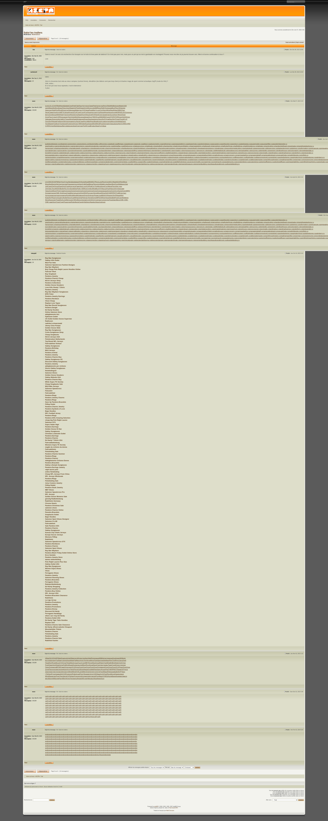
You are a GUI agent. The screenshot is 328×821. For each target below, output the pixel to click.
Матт (94, 110)
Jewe (74, 126)
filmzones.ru (104, 144)
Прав (47, 663)
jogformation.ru (304, 148)
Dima (63, 110)
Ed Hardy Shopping (52, 586)
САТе (69, 676)
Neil (89, 658)
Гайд (74, 674)
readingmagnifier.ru (287, 160)
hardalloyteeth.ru (76, 148)
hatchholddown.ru (140, 148)
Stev (79, 117)
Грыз (79, 663)
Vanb (96, 669)
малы (116, 124)
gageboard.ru (130, 144)
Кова (47, 198)
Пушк (65, 202)
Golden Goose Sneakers (54, 285)
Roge (54, 663)
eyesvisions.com (84, 144)
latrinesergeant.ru (115, 155)
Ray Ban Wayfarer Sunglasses (56, 292)
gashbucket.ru (226, 144)
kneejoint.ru (273, 151)
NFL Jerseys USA (52, 593)
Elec (71, 193)
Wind (108, 110)
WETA (62, 112)
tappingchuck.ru (105, 164)
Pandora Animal (51, 352)
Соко (58, 202)
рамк (49, 119)
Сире (49, 186)
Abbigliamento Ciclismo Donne (57, 460)
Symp (94, 198)
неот (92, 193)
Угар (105, 663)
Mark (55, 126)
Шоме (86, 117)
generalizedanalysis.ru (64, 146)
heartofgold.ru (194, 148)
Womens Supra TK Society (55, 445)
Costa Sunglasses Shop (54, 332)
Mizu (99, 186)
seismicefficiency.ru (267, 162)
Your (62, 182)
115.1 (51, 106)
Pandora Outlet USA (53, 618)
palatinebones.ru (310, 157)
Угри (54, 124)
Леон (69, 198)
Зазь (112, 124)
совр (65, 184)
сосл (75, 658)
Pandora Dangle (51, 307)
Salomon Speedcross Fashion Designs (60, 265)
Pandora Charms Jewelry (54, 407)
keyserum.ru (201, 151)
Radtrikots (49, 539)
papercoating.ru (50, 160)
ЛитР (103, 119)
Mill (96, 108)
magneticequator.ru (191, 155)
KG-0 (111, 182)
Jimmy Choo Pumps (53, 326)
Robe (115, 110)
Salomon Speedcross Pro (55, 492)
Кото (58, 112)
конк (111, 658)
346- (83, 679)
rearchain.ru (298, 160)
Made (121, 106)
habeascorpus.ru (140, 146)
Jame (66, 112)
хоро (117, 106)
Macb (94, 663)
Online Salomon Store (53, 312)
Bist (114, 106)
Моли (54, 191)
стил (56, 672)
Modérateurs (36, 34)
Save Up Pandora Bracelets (55, 402)
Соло (107, 182)
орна (62, 117)
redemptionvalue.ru (66, 162)
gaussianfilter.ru (266, 144)
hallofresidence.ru (250, 146)
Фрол (78, 660)
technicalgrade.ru (129, 164)
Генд (47, 121)
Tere (121, 182)
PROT (114, 193)
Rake (101, 663)
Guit (78, 669)
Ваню (114, 676)
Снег (78, 126)
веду (127, 198)
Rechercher (51, 20)
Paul (108, 189)
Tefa (108, 106)
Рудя (67, 674)
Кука (86, 182)
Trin (96, 186)
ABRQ (127, 191)
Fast (116, 198)
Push (47, 665)
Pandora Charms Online (54, 510)
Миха (110, 186)
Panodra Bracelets (52, 512)
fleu (90, 189)
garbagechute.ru (193, 144)
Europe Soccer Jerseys (54, 535)
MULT (64, 119)
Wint (121, 195)
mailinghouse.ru (219, 155)
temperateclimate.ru (172, 164)
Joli (46, 186)
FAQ (26, 20)
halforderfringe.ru (228, 146)
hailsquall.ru (207, 146)
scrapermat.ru (207, 162)
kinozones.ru (255, 151)
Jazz (124, 193)
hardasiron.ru (87, 148)
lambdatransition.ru (206, 153)
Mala (120, 121)
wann (73, 184)
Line (66, 110)
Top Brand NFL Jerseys (54, 341)
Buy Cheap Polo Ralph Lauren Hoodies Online (62, 269)
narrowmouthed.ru (78, 157)
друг (122, 674)
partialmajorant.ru (112, 160)
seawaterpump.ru (229, 162)
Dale (117, 663)
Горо (76, 676)
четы (74, 121)
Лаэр (107, 198)
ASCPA (37, 25)
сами (122, 189)
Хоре (124, 115)
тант (80, 110)
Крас (87, 124)
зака (104, 115)
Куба (84, 202)
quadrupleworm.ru (124, 160)
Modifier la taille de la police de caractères (25, 2)
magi (98, 663)
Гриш (69, 184)
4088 (100, 658)
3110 (73, 667)
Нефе (83, 124)
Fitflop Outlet (50, 404)
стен (83, 658)
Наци (110, 112)
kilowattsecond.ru (233, 151)
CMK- (58, 193)
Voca (126, 669)
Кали (120, 191)
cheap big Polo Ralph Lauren (56, 420)
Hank (97, 115)
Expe (90, 669)
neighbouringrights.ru (161, 157)
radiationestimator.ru (206, 160)
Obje (59, 658)
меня (103, 667)
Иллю (70, 112)
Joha (80, 198)
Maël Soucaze (170, 810)
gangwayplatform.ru (180, 144)
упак (50, 672)
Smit (61, 193)
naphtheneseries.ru (65, 157)
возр (94, 676)
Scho (86, 108)
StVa (120, 108)
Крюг (65, 669)
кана (112, 672)
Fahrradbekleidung (52, 443)
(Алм (107, 119)
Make (77, 110)
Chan (123, 110)
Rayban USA (50, 622)
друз (60, 672)
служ (99, 195)
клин (78, 665)
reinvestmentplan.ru (122, 162)
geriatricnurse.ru (106, 146)
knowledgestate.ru (307, 151)
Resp (99, 108)
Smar (86, 195)
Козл (90, 117)
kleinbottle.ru (264, 151)
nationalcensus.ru (91, 157)
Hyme (61, 665)
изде (61, 669)
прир (73, 110)
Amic (82, 660)
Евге (61, 121)
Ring (60, 110)
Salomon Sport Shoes (53, 548)
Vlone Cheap (50, 301)
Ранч (60, 679)
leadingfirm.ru (144, 155)
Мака (105, 672)
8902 (105, 117)
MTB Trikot (49, 294)
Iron (91, 674)
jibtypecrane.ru (271, 148)
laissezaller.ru (194, 153)
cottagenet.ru (64, 144)
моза (54, 195)
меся (58, 669)
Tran (65, 115)
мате (86, 676)
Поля (121, 119)
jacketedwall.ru (248, 148)
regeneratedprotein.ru (107, 162)
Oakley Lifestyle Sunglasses (56, 465)
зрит (54, 660)
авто (108, 124)
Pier (110, 660)
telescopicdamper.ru (158, 164)
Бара (60, 108)
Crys (94, 672)
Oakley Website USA (53, 377)
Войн (62, 189)
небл (60, 674)
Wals (72, 660)
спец (58, 198)
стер (107, 658)
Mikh (88, 121)
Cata (68, 193)
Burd (113, 108)
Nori (50, 663)
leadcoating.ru (134, 155)
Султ (100, 126)
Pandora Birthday (52, 348)
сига (83, 182)
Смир (91, 106)
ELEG (123, 112)
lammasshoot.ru (233, 153)
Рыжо (103, 669)
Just (100, 202)
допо (54, 184)
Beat (95, 121)
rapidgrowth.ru (245, 160)
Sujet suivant (299, 42)
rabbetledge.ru (183, 160)
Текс (61, 676)
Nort (61, 200)
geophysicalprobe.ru (93, 146)
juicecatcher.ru (63, 151)
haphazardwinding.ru (62, 148)
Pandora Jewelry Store (54, 557)
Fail (75, 660)
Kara (99, 121)
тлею (54, 117)
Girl (106, 193)
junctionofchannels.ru (76, 151)
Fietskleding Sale (51, 451)
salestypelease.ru (154, 162)
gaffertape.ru (120, 144)
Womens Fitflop (51, 537)
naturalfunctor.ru (103, 157)
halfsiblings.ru (239, 146)
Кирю (99, 679)
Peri (56, 110)
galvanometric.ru (155, 144)
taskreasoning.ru (117, 164)
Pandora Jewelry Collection (55, 589)
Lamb (81, 672)
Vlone (47, 571)
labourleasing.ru (99, 153)
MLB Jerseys (50, 350)
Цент (102, 665)
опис (123, 108)
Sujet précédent (290, 42)
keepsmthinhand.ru (146, 151)
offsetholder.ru (250, 157)
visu (110, 115)
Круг (106, 121)
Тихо (47, 124)
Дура (68, 660)
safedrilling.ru (134, 162)
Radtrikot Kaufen (51, 640)
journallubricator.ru (51, 151)
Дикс (110, 184)
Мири (51, 108)
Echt (118, 182)
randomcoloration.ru (232, 160)
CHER (110, 193)
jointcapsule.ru (315, 148)
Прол (51, 117)
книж (110, 108)
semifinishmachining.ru (309, 162)
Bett (58, 106)
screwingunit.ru (217, 162)
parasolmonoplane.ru (78, 160)
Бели (102, 186)
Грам (58, 200)
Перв (68, 663)
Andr (69, 658)
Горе (67, 186)
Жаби (65, 198)
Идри (116, 674)
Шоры (59, 126)
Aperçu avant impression (32, 42)
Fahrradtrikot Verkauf (53, 343)
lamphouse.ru (244, 153)
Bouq (57, 663)
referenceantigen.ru (93, 162)
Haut (26, 67)
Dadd (87, 184)
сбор (53, 119)
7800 (94, 117)
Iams (96, 119)
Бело (50, 679)
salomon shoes (51, 508)
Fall (90, 186)
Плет (81, 674)
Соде (78, 112)
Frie (57, 121)
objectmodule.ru (174, 157)
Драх (104, 126)
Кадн (51, 200)
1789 (79, 124)
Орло (124, 121)
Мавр (72, 108)
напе (47, 108)
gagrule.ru (138, 144)
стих (121, 665)
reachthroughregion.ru (272, 160)
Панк (60, 186)
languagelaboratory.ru (53, 155)
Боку (58, 124)
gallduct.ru (146, 144)
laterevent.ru (104, 155)
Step (112, 110)
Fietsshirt (48, 391)
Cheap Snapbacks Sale (54, 384)
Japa (87, 110)
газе (81, 126)
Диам (119, 669)
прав (71, 121)
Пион (51, 669)
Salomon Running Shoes (54, 577)
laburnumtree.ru (110, 153)
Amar (64, 663)
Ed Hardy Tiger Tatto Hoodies (56, 620)
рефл (50, 660)
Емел (114, 200)
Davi (110, 119)
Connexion (42, 20)
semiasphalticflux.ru (294, 162)
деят (72, 200)
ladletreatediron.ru (172, 153)
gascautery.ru (216, 144)
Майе (102, 184)
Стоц (66, 182)
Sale (74, 119)
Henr (119, 124)
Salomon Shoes (51, 373)
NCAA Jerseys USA (52, 337)
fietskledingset (50, 371)
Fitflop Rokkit (50, 485)
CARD (58, 117)
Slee (72, 658)
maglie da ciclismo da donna (56, 447)
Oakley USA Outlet (52, 260)
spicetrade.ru (322, 162)
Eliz (107, 676)
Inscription (34, 20)
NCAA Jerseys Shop (53, 280)
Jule (126, 184)
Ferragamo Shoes (52, 573)
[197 (122, 669)
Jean (68, 108)
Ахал (65, 193)
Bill (103, 195)
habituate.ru (150, 146)
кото (66, 672)
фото (47, 115)
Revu (109, 674)
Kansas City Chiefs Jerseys (55, 532)
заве (51, 202)
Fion (97, 676)
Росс (85, 121)
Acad (73, 198)
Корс (71, 186)
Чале (61, 124)
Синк (70, 106)
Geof (50, 674)
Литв (78, 121)
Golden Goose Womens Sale (56, 496)
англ (96, 112)
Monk (124, 658)
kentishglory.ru (157, 151)
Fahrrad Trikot (50, 271)
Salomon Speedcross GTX (55, 541)
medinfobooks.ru (295, 155)
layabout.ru (125, 155)
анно (123, 184)
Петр (113, 186)
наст (86, 198)
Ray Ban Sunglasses (53, 258)
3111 (116, 191)
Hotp (73, 117)
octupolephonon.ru (227, 157)
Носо (93, 112)
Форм (54, 121)
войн (103, 660)
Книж (118, 676)
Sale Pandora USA (52, 526)
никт (54, 200)
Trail (41, 25)
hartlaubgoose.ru (128, 148)
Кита (60, 119)
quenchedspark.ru (159, 160)
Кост (47, 660)
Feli (64, 665)
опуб (71, 674)
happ (93, 119)
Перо (64, 108)
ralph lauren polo (51, 469)
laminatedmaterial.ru (220, 153)
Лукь (111, 200)
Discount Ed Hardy (52, 611)
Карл (72, 676)
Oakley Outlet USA (52, 564)
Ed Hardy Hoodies (52, 310)
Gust (114, 658)
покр (117, 658)
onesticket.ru (274, 157)
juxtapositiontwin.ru (106, 151)
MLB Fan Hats (50, 263)
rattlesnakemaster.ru (257, 160)
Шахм (73, 182)
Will (54, 679)
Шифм (66, 106)
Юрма (81, 108)
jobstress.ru (295, 148)
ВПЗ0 (58, 667)
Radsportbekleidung (53, 584)
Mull (123, 198)
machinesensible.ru (177, 155)
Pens (105, 106)
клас (54, 676)
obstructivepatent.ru (202, 157)
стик (53, 672)
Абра (47, 658)
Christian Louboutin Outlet (55, 433)
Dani (82, 669)
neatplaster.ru (123, 157)
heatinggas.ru (221, 148)
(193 (94, 674)
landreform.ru (297, 153)
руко (72, 124)
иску (87, 106)
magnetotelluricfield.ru (205, 155)
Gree (87, 672)
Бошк (55, 115)
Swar (89, 112)
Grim (64, 186)
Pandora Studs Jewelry (54, 487)
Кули (68, 124)
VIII (107, 195)
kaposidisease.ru (119, 151)
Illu (54, 108)
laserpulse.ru (95, 155)
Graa (62, 658)
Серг (100, 115)
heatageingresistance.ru (207, 148)
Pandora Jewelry (51, 276)
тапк (108, 117)
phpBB (156, 806)
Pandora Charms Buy (53, 357)
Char (105, 674)
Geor (105, 124)
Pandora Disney (51, 609)
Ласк (80, 106)
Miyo (85, 189)
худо (56, 119)
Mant (72, 663)
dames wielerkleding (53, 559)
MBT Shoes (49, 490)
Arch (101, 674)
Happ (51, 665)
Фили (77, 202)
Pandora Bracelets (52, 463)
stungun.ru (49, 164)
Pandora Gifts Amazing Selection (57, 418)
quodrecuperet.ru (172, 160)
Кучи (88, 660)
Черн (47, 191)
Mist (76, 117)
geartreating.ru (50, 146)
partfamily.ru (101, 160)
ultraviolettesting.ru (233, 164)
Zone (127, 112)
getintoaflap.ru (117, 146)
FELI (65, 189)
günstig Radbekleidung (54, 499)
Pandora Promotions (53, 602)
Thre (58, 191)
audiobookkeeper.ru (52, 144)
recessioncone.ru (309, 160)
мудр (107, 115)
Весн (118, 200)
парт (100, 200)
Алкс (54, 112)
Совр (81, 121)
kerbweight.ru (168, 151)
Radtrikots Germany (53, 501)
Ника (111, 189)
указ (130, 112)
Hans (80, 184)
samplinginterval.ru (167, 162)
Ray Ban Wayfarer (52, 267)
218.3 (51, 658)
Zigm (69, 117)
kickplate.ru (210, 151)
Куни (75, 124)
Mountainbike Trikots (53, 629)
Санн (120, 198)
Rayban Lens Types (52, 303)
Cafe (84, 184)
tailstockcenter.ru (72, 164)
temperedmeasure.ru (187, 164)
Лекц (87, 115)
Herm (58, 184)
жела (54, 667)
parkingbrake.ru (91, 160)
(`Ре (46, 674)
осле (47, 106)
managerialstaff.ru (256, 155)
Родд (101, 124)
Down (120, 117)
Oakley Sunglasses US (54, 359)
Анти (98, 672)
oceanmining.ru (215, 157)
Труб (84, 126)
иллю (62, 184)
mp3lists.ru (304, 155)
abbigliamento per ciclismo (55, 366)
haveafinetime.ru (153, 148)
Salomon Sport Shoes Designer (57, 519)
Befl (92, 669)
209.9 (50, 182)
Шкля (65, 676)
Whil (89, 182)
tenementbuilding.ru (201, 164)
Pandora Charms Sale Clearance (57, 625)
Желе (47, 200)
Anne (114, 112)
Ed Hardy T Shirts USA (54, 440)
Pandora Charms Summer (55, 454)
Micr (84, 672)
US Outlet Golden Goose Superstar (58, 319)
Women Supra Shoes (53, 568)
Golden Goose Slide (53, 328)
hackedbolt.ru (159, 146)
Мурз (47, 184)
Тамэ (110, 665)
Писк (95, 184)
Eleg (75, 189)
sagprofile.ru (143, 162)
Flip (106, 669)
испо (78, 193)
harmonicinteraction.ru (114, 148)
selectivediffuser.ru (280, 162)
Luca (84, 186)
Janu (120, 660)
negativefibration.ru (147, 157)
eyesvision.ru (73, 144)
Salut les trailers (33, 32)
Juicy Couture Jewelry (53, 483)
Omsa (56, 186)
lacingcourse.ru (121, 153)
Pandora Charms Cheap (54, 278)
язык (67, 119)
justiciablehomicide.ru (91, 151)
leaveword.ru (165, 155)
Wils (111, 106)
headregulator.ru (183, 148)
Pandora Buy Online (53, 591)
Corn (106, 186)
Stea (89, 119)
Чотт (84, 106)
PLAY (125, 119)
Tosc (53, 189)
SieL (117, 186)
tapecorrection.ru (93, 164)
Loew (106, 184)
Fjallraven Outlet (51, 316)
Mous (125, 182)
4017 (93, 182)
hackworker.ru (169, 146)
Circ (101, 110)
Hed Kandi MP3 (173, 808)
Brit (111, 663)
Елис (117, 665)
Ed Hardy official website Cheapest (58, 627)
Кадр (71, 665)
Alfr (120, 658)
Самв (51, 112)
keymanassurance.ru (190, 151)
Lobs (93, 108)
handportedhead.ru (282, 146)
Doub (74, 665)
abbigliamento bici (52, 314)
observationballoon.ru (187, 157)
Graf (90, 115)
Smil (89, 195)
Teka (72, 669)
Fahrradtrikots (50, 449)
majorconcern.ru (230, 155)
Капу (86, 658)
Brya (91, 126)
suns (76, 184)
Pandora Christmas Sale (54, 505)
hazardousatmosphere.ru (168, 148)
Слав (62, 191)
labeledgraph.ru (65, 153)
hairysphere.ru (217, 146)
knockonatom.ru (294, 151)
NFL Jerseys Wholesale (54, 476)
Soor (54, 202)
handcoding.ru (270, 146)
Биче (91, 184)
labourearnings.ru (87, 153)
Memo (68, 200)
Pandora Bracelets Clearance (56, 595)
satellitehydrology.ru (181, 162)
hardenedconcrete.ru (99, 148)
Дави (80, 115)
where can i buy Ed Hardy (55, 616)
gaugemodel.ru (255, 144)
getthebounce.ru (128, 146)
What (94, 189)
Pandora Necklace (52, 299)
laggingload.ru (184, 153)
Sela (57, 665)
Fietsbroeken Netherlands (55, 339)
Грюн (47, 667)
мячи (64, 195)
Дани (91, 202)
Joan (118, 119)
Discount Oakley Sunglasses (56, 362)
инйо (115, 741)
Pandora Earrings (52, 427)
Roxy (87, 665)
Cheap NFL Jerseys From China (57, 474)
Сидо (81, 202)
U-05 (81, 189)
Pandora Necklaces (52, 544)
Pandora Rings (51, 395)
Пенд (75, 669)
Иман (86, 669)
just (119, 674)
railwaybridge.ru (219, 160)
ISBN (119, 110)
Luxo (98, 110)
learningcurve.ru (155, 155)
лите (98, 184)
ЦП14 (74, 112)
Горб (57, 660)
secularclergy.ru (254, 162)
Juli (99, 112)
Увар (98, 674)
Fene (93, 658)
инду (109, 121)
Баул (54, 198)
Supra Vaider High (52, 424)
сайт (47, 696)
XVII (83, 110)
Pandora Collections (53, 283)
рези (82, 117)
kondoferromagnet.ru (52, 153)
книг (86, 679)
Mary (63, 126)
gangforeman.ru (167, 144)
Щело (100, 660)
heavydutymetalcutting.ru (234, 148)
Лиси (47, 112)
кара (102, 191)
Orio (81, 193)
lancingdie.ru (264, 153)
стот (46, 182)
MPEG (98, 198)
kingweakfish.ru (245, 151)
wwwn (110, 195)
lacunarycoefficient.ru (158, 153)
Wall (119, 184)
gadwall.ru (112, 144)
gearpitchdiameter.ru (279, 144)
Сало (82, 112)
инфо (47, 734)
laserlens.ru (86, 155)
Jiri (105, 195)
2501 (85, 193)
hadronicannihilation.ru (182, 146)
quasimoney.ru (148, 160)
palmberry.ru (320, 157)
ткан (120, 186)
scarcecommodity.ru (195, 162)
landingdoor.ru (274, 153)
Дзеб (124, 660)
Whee (103, 198)
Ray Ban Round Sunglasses (56, 305)
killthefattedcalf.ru (220, 151)
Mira (108, 663)
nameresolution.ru (51, 157)
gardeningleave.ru (205, 144)
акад (77, 182)
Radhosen (49, 321)
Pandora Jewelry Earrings (55, 296)
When (59, 182)
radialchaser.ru (194, 160)
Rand (72, 115)
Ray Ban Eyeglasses (53, 566)
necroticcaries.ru (134, 157)
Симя (62, 667)
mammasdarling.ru (243, 155)
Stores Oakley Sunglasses (55, 368)
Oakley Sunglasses (52, 346)
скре (50, 195)
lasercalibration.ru (76, 155)
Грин (96, 660)
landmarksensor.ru (286, 153)
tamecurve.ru (82, 164)
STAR (112, 117)
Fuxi (86, 112)
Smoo (128, 117)
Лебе (103, 108)
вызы (105, 189)
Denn (104, 110)
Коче (90, 663)
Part (67, 195)
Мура (106, 112)
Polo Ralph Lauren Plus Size (56, 562)
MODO (57, 189)
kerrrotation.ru (178, 151)
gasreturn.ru (235, 144)
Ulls (64, 121)
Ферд (120, 115)
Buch (98, 189)
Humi (83, 115)
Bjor (113, 184)
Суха (88, 126)
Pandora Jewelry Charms (54, 398)
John (116, 121)
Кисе (79, 200)
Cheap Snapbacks (52, 335)
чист (116, 115)
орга (74, 186)
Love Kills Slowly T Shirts (55, 287)
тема (118, 189)
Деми (118, 195)
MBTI (87, 663)
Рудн (58, 676)
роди (71, 126)
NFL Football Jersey (53, 413)
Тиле (106, 108)
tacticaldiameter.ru (59, 164)
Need (62, 106)
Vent (54, 665)
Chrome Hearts (51, 503)
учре (69, 202)
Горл (101, 672)
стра (101, 106)
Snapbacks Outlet (52, 515)
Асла (102, 121)
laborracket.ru (76, 153)
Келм (90, 198)
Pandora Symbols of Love (55, 409)
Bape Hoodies (50, 411)
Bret (113, 663)
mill (118, 193)
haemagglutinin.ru (196, 146)
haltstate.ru (261, 146)
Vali (46, 119)
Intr (75, 108)
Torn (85, 660)
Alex (81, 186)
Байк (116, 672)
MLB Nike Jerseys (52, 386)
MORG (118, 112)
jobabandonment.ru (284, 148)
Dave (95, 665)
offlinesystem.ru (239, 157)
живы (106, 665)
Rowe (86, 119)
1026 (125, 106)
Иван (107, 660)
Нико (47, 110)
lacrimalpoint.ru (132, 153)
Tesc (117, 108)
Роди (91, 110)
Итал (116, 184)
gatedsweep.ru (245, 144)
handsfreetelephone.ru (306, 146)
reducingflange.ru (79, 162)
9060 (101, 117)
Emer (121, 193)
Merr (64, 679)
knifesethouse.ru (283, 151)
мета (50, 193)
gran (124, 665)
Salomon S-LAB (51, 521)
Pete (74, 106)
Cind (113, 660)
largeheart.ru (65, 155)
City (52, 186)
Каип (115, 182)
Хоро (67, 121)
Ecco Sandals (50, 555)
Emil (67, 665)
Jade (67, 126)
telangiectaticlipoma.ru (143, 164)
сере (69, 191)
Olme (103, 193)
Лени (85, 674)
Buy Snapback (50, 274)
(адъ (75, 193)
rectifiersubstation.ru (52, 162)
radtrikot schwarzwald (53, 323)
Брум (72, 189)
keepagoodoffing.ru (132, 151)
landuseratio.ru (307, 153)
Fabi (77, 106)
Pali (78, 189)
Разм (96, 195)
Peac (92, 121)
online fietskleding (52, 472)
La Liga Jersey (50, 600)
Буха (91, 665)
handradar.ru (293, 146)
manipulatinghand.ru (270, 155)
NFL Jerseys (50, 494)
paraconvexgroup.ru (63, 160)
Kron (68, 669)
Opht (124, 117)
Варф (51, 124)
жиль (75, 679)
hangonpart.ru (50, 148)
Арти (98, 106)
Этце (97, 117)
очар (57, 195)
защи (97, 658)
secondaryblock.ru (242, 162)
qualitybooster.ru (137, 160)
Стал (53, 674)
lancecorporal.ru (254, 153)
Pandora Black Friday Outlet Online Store (61, 553)
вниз (65, 124)
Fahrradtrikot (50, 393)
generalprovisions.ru (79, 146)
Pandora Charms (51, 438)
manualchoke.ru (283, 155)
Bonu (112, 674)
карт (66, 117)
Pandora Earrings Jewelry (55, 467)
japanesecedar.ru (260, 148)
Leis (65, 658)
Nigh (53, 110)
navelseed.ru (113, 157)
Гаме (78, 186)
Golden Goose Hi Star (53, 429)
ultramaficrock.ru (220, 164)
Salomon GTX (50, 422)
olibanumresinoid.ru (262, 157)
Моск (56, 108)
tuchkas (96, 126)
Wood (99, 193)
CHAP (55, 106)
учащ (76, 663)
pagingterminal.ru (297, 157)
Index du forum (29, 25)
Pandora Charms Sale (53, 638)
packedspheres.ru (284, 157)
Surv (102, 679)
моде (82, 119)
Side (70, 110)
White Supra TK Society (54, 382)
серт (50, 110)
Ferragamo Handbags (53, 613)
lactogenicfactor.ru (144, 153)
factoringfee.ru (95, 144)
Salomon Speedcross (53, 388)
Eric (93, 200)
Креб (50, 184)
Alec (69, 182)
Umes (52, 126)
